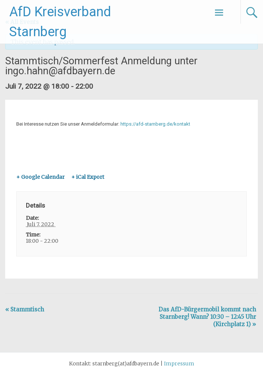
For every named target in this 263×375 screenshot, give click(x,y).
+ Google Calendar (40, 177)
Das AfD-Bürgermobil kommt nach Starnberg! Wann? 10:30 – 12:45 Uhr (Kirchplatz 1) (207, 317)
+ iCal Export (87, 177)
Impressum (179, 363)
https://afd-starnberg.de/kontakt (155, 124)
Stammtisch (24, 309)
